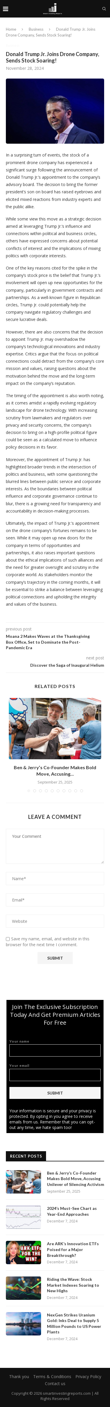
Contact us (55, 1383)
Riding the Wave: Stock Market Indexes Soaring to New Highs (73, 1285)
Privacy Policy (88, 1376)
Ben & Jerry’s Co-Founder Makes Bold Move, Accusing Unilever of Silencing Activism (75, 1178)
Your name (55, 1048)
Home (11, 29)
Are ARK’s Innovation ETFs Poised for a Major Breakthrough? (73, 1249)
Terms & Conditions (52, 1376)
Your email (55, 1072)
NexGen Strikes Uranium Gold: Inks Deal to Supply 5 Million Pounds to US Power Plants (74, 1323)
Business (36, 29)
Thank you (19, 1376)
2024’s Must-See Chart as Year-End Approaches (72, 1211)
